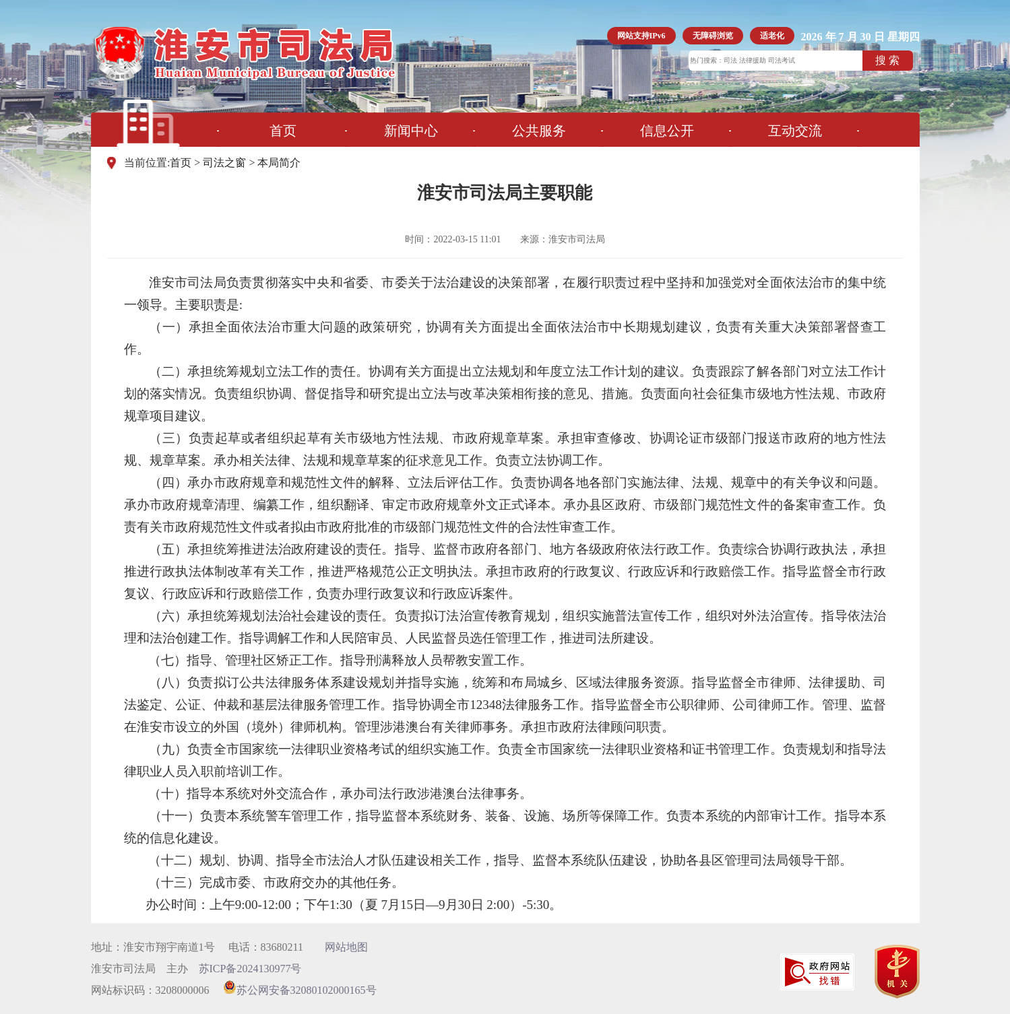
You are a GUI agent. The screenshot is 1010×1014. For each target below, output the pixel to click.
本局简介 (279, 162)
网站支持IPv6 (641, 35)
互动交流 (795, 130)
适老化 (772, 35)
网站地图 (346, 947)
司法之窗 (224, 162)
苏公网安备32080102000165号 (300, 990)
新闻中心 (411, 130)
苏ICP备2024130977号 (250, 968)
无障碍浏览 (713, 35)
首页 (283, 130)
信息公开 (667, 130)
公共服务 (539, 130)
